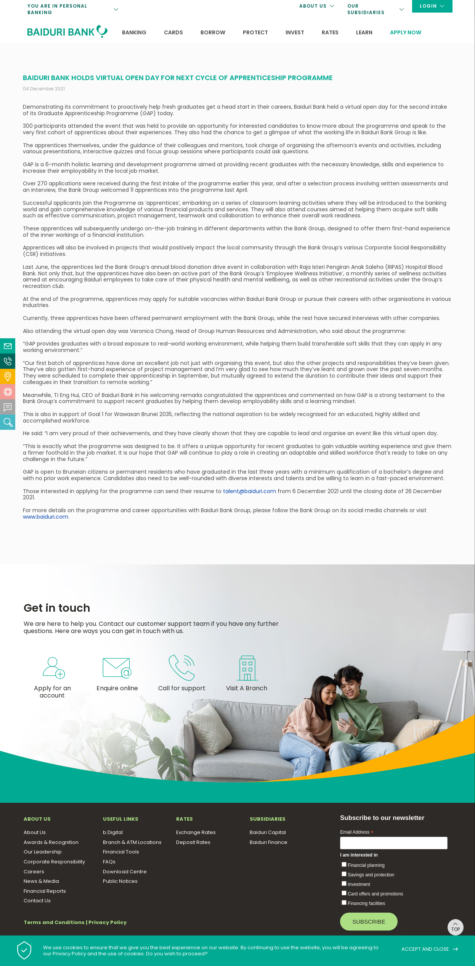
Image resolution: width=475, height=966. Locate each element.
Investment (359, 884)
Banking (134, 32)
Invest (295, 32)
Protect (255, 32)
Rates (330, 32)
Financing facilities (366, 903)
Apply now (405, 32)
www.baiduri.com (45, 517)
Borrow (213, 32)
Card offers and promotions (375, 894)
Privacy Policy (107, 922)
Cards (173, 32)
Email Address (356, 832)
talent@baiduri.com (249, 491)
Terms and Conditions (54, 922)
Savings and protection (371, 875)
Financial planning (366, 865)
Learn (364, 32)
